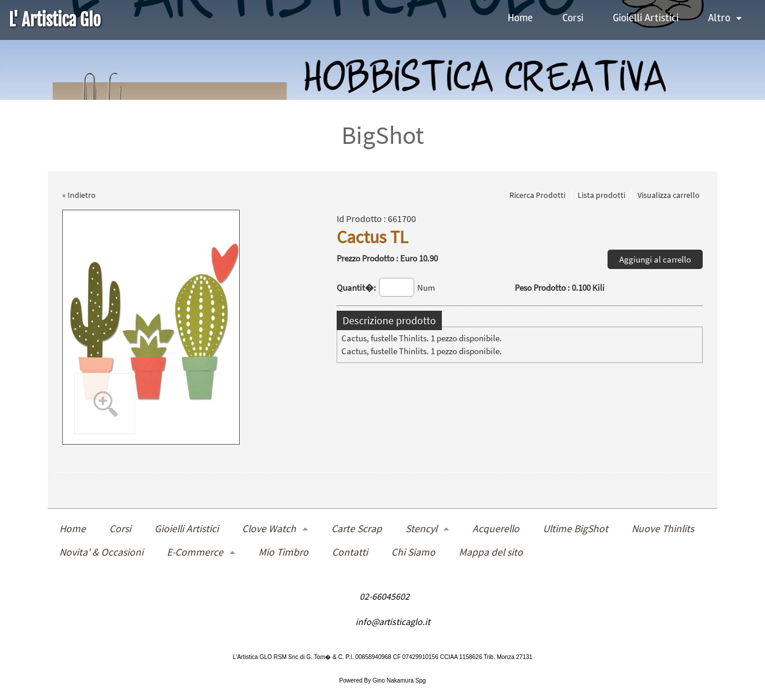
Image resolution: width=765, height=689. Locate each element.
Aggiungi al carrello (655, 259)
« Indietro (79, 195)
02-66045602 (385, 596)
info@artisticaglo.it (393, 621)
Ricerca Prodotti (537, 195)
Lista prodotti (601, 195)
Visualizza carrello (669, 195)
